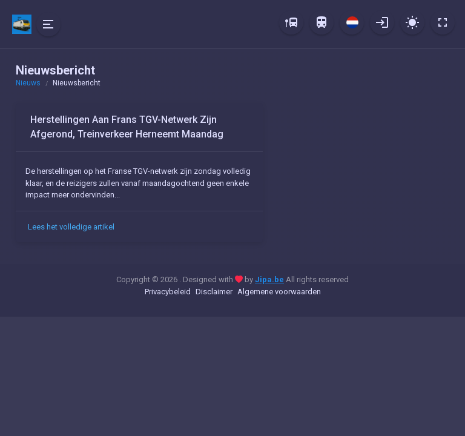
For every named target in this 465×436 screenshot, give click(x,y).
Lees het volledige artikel (71, 226)
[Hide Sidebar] (48, 24)
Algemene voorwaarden (279, 291)
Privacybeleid (168, 291)
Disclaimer (214, 291)
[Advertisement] (363, 178)
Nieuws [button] (28, 83)
